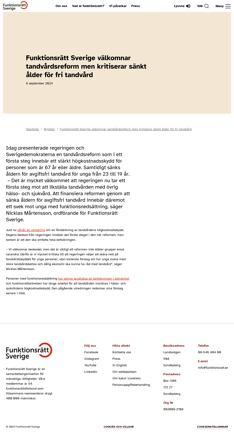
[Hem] (15, 6)
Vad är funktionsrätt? (88, 6)
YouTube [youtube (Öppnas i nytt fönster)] (90, 365)
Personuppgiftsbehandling (131, 385)
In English (119, 365)
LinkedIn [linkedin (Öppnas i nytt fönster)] (90, 372)
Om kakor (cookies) (126, 378)
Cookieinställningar (212, 426)
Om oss (61, 6)
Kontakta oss (121, 352)
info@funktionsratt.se (213, 368)
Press (135, 6)
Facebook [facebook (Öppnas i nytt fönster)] (91, 352)
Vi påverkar (117, 6)
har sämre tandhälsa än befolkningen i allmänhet (93, 279)
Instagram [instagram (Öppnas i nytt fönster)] (91, 359)
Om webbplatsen (124, 372)
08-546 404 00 (209, 352)
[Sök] (203, 6)
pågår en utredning (31, 230)
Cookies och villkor (119, 426)
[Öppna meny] (223, 6)
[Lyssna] (182, 6)
